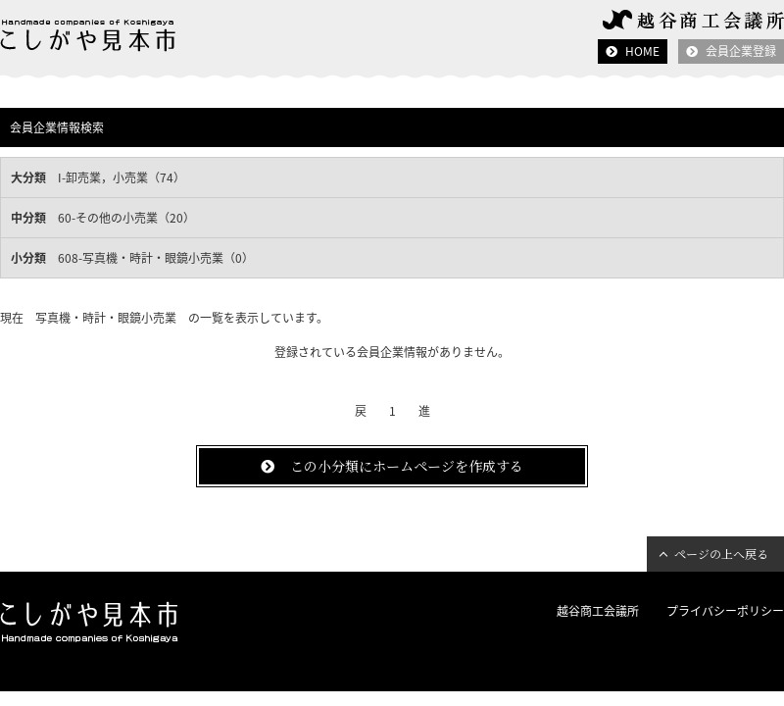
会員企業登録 (741, 51)
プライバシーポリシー (725, 611)
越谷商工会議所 (598, 611)
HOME (642, 51)
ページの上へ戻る (721, 553)
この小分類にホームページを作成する (406, 466)
